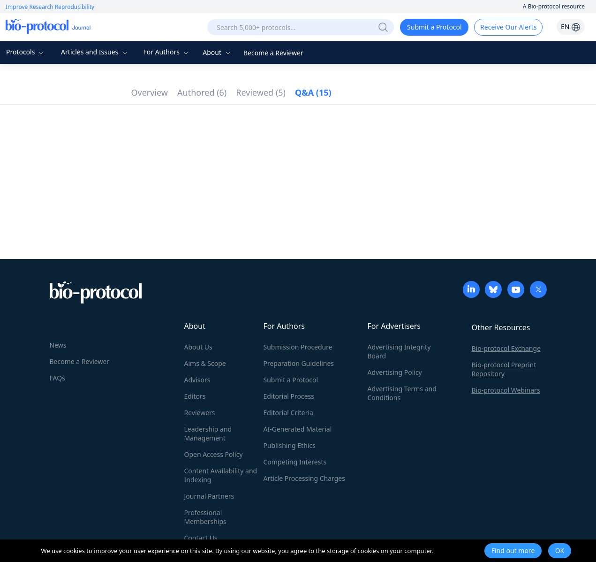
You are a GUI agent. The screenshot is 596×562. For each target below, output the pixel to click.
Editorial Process (289, 396)
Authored (201, 92)
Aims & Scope (205, 363)
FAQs (57, 377)
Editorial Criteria (288, 412)
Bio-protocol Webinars (506, 390)
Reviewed (261, 92)
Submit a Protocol (434, 27)
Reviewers (199, 412)
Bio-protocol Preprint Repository (504, 369)
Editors (195, 396)
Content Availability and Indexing (220, 475)
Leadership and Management (208, 433)
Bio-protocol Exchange (506, 348)
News (58, 345)
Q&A (313, 92)
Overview (149, 92)
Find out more (513, 550)
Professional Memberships (205, 517)
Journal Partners (209, 496)
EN (571, 26)
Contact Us (201, 537)
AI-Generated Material (298, 429)
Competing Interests (295, 461)
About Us (198, 346)
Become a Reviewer (273, 52)
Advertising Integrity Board (399, 351)
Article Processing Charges (304, 478)
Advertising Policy (395, 372)
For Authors (166, 51)
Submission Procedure (298, 346)
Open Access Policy (213, 454)
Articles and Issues (95, 51)
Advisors (197, 379)
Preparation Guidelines (299, 363)
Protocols (26, 51)
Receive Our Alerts (508, 27)
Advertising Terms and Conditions (402, 393)
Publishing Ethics (290, 445)
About (217, 52)
